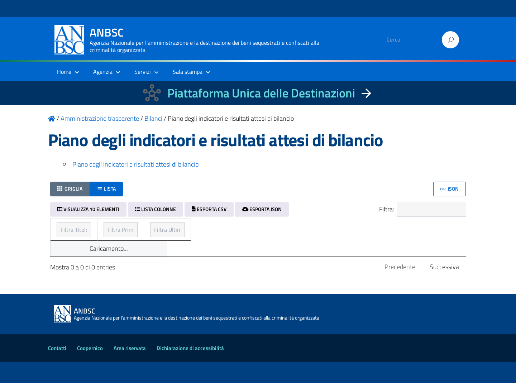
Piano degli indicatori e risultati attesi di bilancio (135, 164)
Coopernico (90, 369)
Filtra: (418, 210)
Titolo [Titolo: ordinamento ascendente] (65, 229)
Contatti (57, 369)
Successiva (444, 288)
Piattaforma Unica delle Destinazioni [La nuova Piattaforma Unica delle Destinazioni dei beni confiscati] (261, 93)
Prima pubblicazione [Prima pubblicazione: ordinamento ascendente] (224, 229)
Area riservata (130, 369)
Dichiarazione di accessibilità (190, 369)
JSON (449, 188)
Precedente (399, 288)
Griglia (69, 188)
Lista (106, 188)
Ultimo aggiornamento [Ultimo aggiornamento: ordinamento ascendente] (367, 229)
